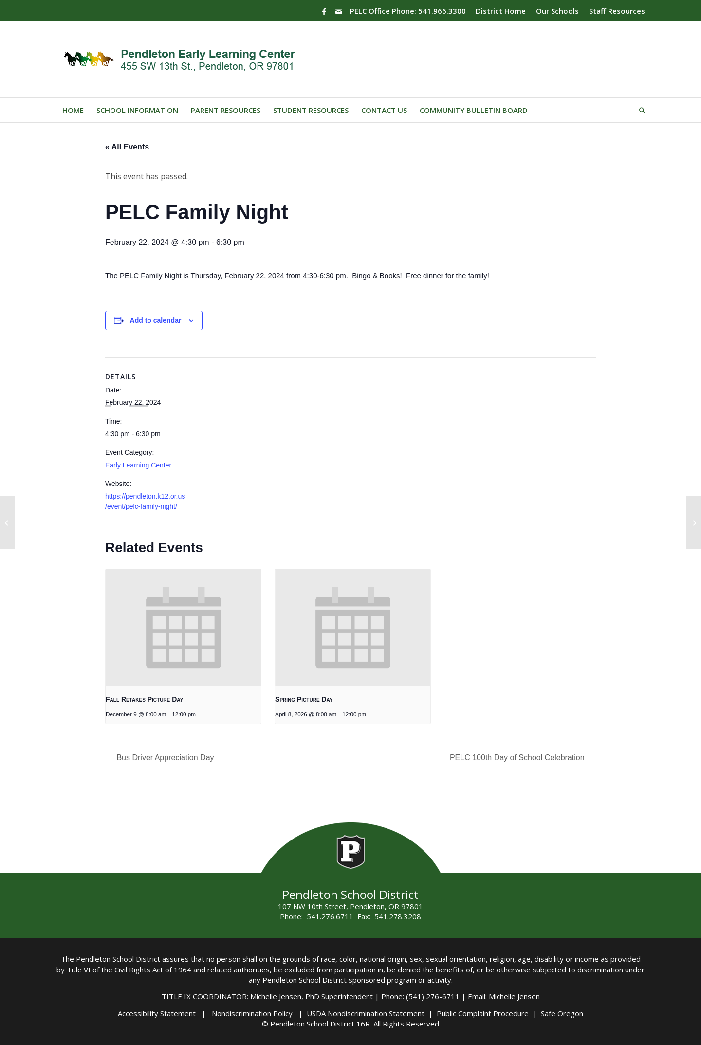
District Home (501, 11)
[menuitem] (501, 10)
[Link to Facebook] (324, 11)
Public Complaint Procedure (483, 1013)
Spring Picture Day (303, 699)
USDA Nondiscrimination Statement (366, 1013)
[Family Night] (7, 522)
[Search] (639, 110)
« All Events (127, 147)
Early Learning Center (138, 465)
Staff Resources (617, 11)
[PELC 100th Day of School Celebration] (693, 522)
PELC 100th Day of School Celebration (518, 757)
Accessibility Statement (157, 1013)
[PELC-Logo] (184, 59)
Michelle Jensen (514, 996)
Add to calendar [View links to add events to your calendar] (156, 320)
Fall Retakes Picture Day (144, 699)
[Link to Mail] (339, 11)
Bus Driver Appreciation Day (164, 757)
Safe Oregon (562, 1013)
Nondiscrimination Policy (253, 1013)
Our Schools (557, 11)
